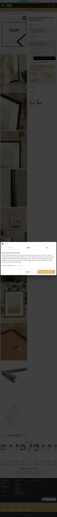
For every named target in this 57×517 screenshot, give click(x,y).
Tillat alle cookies (46, 271)
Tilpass (28, 271)
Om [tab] (47, 247)
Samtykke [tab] (9, 247)
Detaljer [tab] (28, 247)
